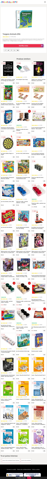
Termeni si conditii (11, 469)
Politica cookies (36, 469)
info (14, 83)
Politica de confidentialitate (24, 469)
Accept (29, 478)
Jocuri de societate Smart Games (11, 460)
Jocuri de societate (26, 460)
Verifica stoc (31, 45)
